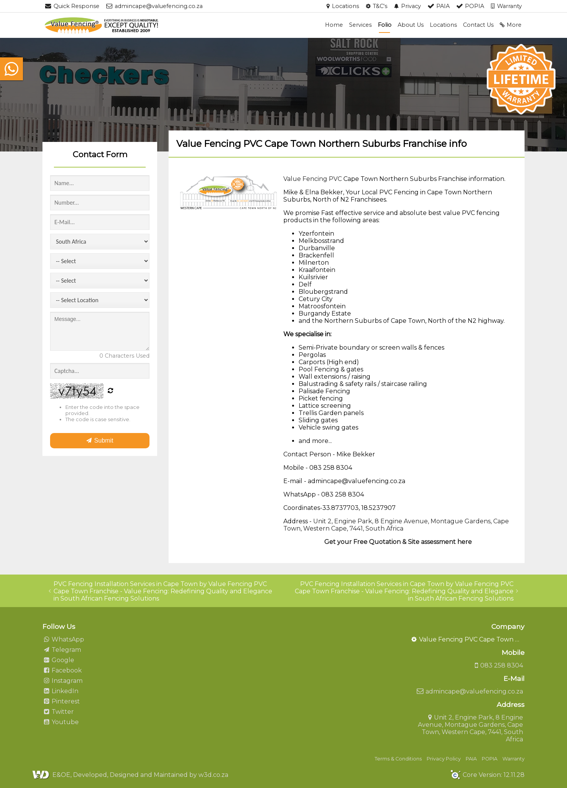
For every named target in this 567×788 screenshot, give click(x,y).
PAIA (471, 759)
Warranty (513, 759)
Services (360, 24)
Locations (443, 24)
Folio (385, 24)
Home (334, 24)
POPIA (489, 759)
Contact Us (478, 24)
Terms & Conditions (398, 759)
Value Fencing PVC (312, 178)
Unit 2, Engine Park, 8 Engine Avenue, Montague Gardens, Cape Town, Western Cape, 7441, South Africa (396, 525)
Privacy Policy (444, 759)
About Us (411, 24)
